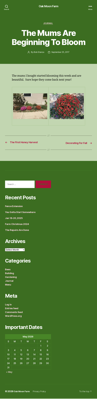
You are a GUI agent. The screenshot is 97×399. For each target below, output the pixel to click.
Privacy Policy (41, 392)
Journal (48, 24)
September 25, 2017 (60, 53)
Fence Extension (14, 206)
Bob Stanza (38, 53)
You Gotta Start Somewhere (20, 212)
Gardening (11, 277)
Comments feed (14, 312)
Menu (8, 285)
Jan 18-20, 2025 (14, 218)
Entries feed (11, 308)
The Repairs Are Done (17, 230)
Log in (8, 305)
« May (9, 372)
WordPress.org (13, 316)
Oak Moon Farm (48, 6)
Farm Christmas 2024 (17, 224)
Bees (7, 269)
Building (9, 273)
